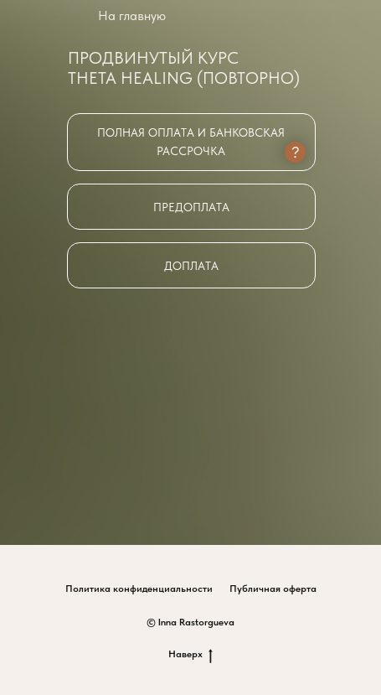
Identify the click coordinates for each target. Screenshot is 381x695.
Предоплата (191, 207)
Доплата (191, 265)
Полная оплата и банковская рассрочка (191, 142)
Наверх (190, 654)
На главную (132, 15)
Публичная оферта (273, 588)
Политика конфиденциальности (139, 588)
